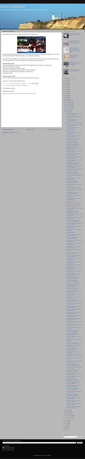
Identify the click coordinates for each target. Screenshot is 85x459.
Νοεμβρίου (68, 102)
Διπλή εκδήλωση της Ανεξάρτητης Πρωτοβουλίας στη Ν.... (73, 247)
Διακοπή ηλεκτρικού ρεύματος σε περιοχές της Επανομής (73, 145)
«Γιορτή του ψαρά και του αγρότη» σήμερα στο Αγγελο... (73, 136)
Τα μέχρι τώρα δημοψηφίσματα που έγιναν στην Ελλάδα (73, 157)
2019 (66, 91)
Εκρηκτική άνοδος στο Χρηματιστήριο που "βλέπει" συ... (74, 392)
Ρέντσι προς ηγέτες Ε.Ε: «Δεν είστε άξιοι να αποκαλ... (73, 179)
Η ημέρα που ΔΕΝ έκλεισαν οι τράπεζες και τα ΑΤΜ (72, 238)
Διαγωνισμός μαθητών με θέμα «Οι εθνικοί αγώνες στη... (73, 291)
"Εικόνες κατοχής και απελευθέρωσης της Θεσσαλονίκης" (73, 56)
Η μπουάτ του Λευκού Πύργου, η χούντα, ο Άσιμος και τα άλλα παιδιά (75, 42)
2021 (66, 87)
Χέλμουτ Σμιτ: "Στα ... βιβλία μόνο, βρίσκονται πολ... (73, 298)
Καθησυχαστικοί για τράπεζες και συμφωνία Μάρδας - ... (73, 274)
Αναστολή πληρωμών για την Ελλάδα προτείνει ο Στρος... (74, 151)
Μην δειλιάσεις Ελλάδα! (71, 130)
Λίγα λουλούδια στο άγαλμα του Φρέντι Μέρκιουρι (72, 253)
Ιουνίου (68, 111)
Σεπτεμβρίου (69, 106)
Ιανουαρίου (68, 417)
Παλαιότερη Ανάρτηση (53, 129)
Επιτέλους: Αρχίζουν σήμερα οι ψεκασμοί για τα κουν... (72, 349)
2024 (66, 82)
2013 (66, 421)
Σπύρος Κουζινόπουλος (9, 447)
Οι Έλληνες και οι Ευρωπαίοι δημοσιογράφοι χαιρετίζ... (72, 389)
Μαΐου (67, 410)
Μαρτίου (68, 413)
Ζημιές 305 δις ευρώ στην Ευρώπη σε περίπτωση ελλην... (74, 265)
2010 (66, 427)
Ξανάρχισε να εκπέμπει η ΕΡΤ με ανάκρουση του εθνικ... (73, 407)
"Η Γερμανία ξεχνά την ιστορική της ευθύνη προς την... (73, 199)
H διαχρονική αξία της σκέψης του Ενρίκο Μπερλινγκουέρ (73, 386)
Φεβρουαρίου (69, 415)
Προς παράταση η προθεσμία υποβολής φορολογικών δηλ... (73, 221)
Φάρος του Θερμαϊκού (12, 6)
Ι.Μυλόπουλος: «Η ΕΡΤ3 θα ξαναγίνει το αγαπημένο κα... (74, 304)
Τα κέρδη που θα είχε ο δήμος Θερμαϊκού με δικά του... (72, 334)
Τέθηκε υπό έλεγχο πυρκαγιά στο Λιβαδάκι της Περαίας (73, 154)
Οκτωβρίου (68, 104)
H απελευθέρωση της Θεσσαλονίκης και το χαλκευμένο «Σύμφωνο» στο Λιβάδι (75, 50)
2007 (66, 429)
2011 (66, 425)
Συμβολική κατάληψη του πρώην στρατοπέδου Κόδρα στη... (73, 163)
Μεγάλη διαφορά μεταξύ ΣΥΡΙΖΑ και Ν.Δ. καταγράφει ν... (73, 268)
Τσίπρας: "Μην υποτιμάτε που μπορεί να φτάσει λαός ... (74, 185)
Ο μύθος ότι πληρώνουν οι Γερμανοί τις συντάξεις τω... (73, 310)
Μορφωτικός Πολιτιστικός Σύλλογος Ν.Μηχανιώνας (17, 85)
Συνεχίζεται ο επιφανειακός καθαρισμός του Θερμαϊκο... (72, 371)
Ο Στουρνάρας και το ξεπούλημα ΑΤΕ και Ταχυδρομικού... (74, 316)
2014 (66, 420)
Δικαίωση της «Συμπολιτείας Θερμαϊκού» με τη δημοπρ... (72, 395)
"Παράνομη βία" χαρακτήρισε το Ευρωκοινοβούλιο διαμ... (73, 193)
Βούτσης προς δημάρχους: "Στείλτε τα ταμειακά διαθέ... (74, 398)
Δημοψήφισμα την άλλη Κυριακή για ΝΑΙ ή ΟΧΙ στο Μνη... (73, 170)
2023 (66, 84)
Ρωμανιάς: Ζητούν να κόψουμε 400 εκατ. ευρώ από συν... (73, 206)
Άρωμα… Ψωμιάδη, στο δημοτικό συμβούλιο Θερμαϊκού (73, 383)
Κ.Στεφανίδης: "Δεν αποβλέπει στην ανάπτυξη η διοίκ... (73, 325)
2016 (66, 97)
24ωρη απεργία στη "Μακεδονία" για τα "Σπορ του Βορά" (74, 346)
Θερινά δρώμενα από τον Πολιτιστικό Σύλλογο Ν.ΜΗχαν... (74, 167)
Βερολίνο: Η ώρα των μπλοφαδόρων (74, 122)
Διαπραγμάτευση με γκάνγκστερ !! (73, 203)
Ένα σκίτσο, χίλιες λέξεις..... (72, 201)
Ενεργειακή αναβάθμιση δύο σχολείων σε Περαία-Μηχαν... (74, 224)
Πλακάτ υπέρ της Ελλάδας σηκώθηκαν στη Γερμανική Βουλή (74, 307)
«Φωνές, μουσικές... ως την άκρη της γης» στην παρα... (74, 133)
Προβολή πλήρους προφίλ (8, 449)
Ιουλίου (68, 110)
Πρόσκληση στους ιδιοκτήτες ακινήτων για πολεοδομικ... (74, 215)
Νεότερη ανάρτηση (8, 129)
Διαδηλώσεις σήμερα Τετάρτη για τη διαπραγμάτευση (73, 337)
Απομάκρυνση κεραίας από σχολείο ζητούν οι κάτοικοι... (73, 404)
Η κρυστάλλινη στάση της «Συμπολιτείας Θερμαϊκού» (72, 280)
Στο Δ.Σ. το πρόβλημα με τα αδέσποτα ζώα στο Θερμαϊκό (74, 377)
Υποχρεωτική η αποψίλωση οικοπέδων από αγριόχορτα (72, 173)
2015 (66, 99)
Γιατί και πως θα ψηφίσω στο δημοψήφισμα (72, 128)
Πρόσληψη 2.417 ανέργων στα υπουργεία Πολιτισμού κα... (72, 277)
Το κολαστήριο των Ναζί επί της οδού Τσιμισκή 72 (75, 70)
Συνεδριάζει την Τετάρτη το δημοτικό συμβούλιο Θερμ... (73, 244)
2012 (66, 423)
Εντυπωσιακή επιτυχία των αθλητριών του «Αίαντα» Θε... (74, 361)
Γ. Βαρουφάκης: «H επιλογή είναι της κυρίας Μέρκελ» (74, 259)
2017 (66, 95)
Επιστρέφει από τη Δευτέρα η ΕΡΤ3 (73, 187)
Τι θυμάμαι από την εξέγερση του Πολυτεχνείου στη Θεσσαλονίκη (75, 63)
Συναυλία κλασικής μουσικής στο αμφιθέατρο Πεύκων (73, 319)
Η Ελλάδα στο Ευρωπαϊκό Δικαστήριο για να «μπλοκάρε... (74, 125)
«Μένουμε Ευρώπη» (70, 232)
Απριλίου (68, 412)
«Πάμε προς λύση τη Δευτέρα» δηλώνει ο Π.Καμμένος (72, 288)
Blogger (49, 455)
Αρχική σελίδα (30, 129)
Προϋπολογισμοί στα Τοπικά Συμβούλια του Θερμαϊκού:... (72, 212)
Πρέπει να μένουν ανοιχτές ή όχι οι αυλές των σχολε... (73, 401)
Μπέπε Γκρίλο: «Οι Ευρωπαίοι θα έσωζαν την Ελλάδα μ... (73, 139)
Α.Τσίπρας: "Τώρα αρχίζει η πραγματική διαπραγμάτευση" (73, 343)
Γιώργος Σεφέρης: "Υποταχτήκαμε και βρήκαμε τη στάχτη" (74, 117)
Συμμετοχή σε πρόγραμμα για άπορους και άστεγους (72, 182)
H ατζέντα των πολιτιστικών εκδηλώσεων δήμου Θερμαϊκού (73, 364)
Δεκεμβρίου (68, 100)
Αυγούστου (68, 108)
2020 (66, 89)
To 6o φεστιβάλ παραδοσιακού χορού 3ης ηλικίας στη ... (74, 368)
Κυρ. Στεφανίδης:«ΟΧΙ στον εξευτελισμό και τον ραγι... (72, 142)
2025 (66, 80)
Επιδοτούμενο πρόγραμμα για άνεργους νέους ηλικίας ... (72, 331)
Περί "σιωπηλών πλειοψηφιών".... (73, 283)
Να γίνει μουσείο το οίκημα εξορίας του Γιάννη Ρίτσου (75, 34)
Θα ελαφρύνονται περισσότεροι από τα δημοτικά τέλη (73, 322)
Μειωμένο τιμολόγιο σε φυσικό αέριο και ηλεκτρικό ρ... (73, 190)
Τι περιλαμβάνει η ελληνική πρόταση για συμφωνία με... (74, 227)
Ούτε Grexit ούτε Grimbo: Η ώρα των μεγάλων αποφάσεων (74, 285)
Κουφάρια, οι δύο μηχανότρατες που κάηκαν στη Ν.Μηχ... (74, 256)
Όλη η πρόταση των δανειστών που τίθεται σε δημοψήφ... (73, 114)
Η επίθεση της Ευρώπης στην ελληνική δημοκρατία (72, 120)
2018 (66, 93)
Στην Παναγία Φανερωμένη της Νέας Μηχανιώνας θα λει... (74, 235)
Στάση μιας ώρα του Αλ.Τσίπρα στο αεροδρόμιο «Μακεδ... (73, 313)
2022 (66, 85)
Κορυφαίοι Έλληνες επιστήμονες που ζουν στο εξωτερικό (74, 374)
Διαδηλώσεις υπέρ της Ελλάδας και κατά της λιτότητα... (73, 271)
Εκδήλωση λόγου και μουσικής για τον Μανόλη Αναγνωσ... (74, 301)
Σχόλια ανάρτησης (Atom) (13, 132)
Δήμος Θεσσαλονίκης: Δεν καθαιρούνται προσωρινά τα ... (73, 380)
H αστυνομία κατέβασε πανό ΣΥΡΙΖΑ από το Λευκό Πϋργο (74, 160)
